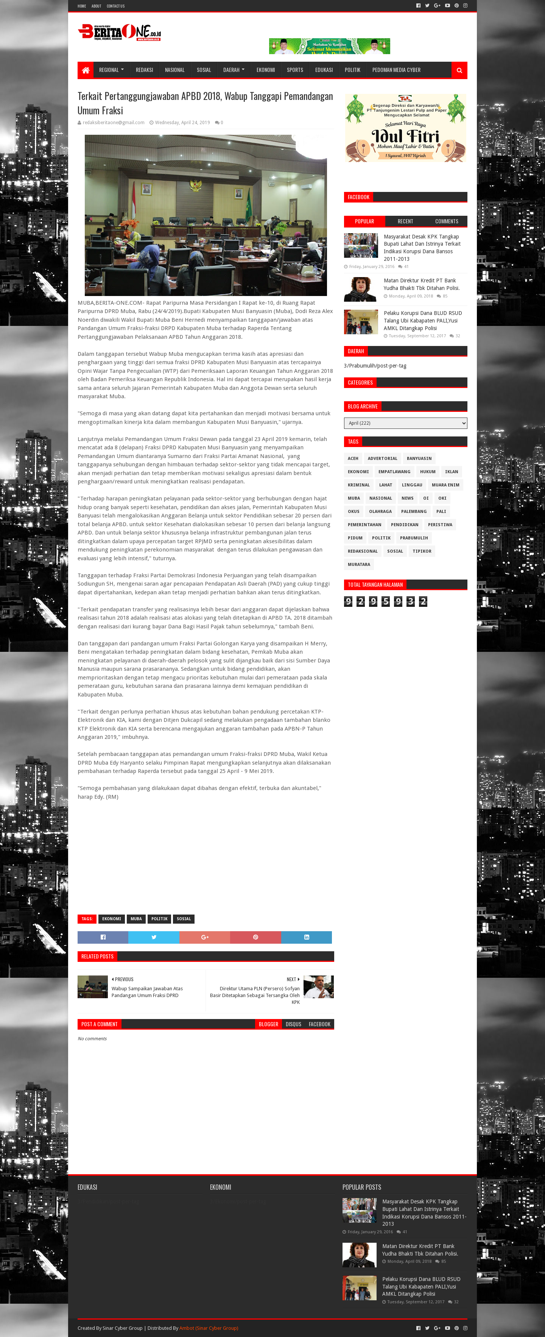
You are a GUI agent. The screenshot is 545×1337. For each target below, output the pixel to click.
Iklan (451, 471)
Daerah (231, 69)
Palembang (414, 511)
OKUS (354, 511)
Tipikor (422, 551)
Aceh (353, 458)
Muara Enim (445, 485)
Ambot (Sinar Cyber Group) (208, 1328)
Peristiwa (440, 524)
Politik (352, 69)
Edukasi (324, 69)
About (96, 6)
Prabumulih (414, 538)
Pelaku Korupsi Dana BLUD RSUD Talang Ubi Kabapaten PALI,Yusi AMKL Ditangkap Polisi (423, 320)
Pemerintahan (365, 524)
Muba (136, 919)
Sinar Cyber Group (123, 1328)
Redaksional (363, 551)
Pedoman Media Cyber (396, 69)
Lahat (385, 485)
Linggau (412, 485)
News (408, 498)
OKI (442, 498)
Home (82, 6)
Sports (295, 69)
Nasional (175, 69)
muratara (359, 564)
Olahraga (380, 511)
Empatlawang (394, 471)
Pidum (355, 538)
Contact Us (116, 6)
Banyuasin (419, 458)
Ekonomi (266, 69)
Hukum (428, 471)
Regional (109, 69)
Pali (441, 511)
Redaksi (144, 69)
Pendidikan (405, 524)
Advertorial (382, 458)
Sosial (204, 69)
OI (426, 498)
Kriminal (359, 485)
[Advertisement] (206, 854)
